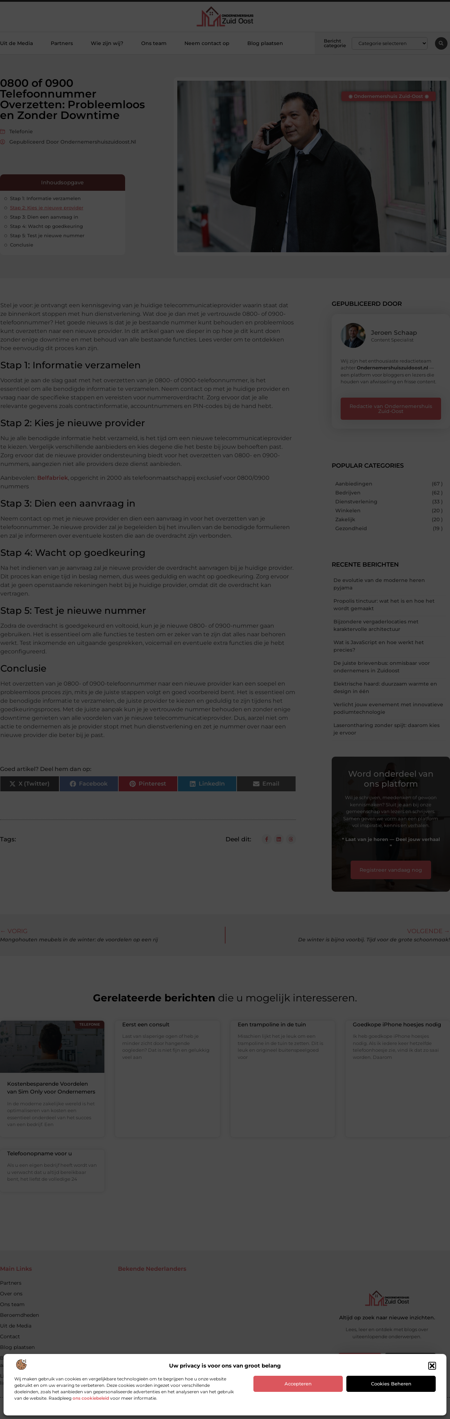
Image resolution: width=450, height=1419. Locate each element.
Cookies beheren (391, 1383)
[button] (432, 1365)
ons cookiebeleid (91, 1398)
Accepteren (298, 1383)
